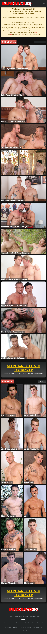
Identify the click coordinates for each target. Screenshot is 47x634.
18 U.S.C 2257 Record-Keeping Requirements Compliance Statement (23, 616)
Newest (39, 41)
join (22, 34)
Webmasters (8, 627)
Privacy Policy (27, 627)
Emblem (35, 32)
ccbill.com (23, 624)
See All (42, 381)
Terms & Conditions (37, 627)
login (11, 34)
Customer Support (17, 627)
